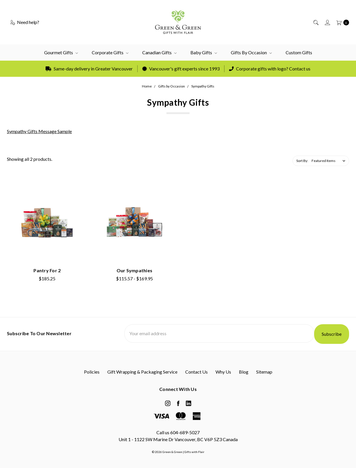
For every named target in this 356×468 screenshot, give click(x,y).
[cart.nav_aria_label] (341, 22)
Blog (243, 371)
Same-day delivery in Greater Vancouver (89, 68)
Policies (92, 371)
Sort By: (302, 161)
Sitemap (264, 371)
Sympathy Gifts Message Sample (39, 131)
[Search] (315, 22)
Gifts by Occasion (251, 52)
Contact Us (196, 371)
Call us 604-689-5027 (178, 432)
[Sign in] (327, 22)
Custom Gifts (299, 52)
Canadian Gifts (159, 52)
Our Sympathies (135, 270)
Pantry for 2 (47, 270)
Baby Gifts (203, 52)
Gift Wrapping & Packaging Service (142, 371)
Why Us (223, 371)
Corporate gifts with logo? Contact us (269, 68)
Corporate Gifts (110, 52)
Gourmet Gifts (61, 52)
